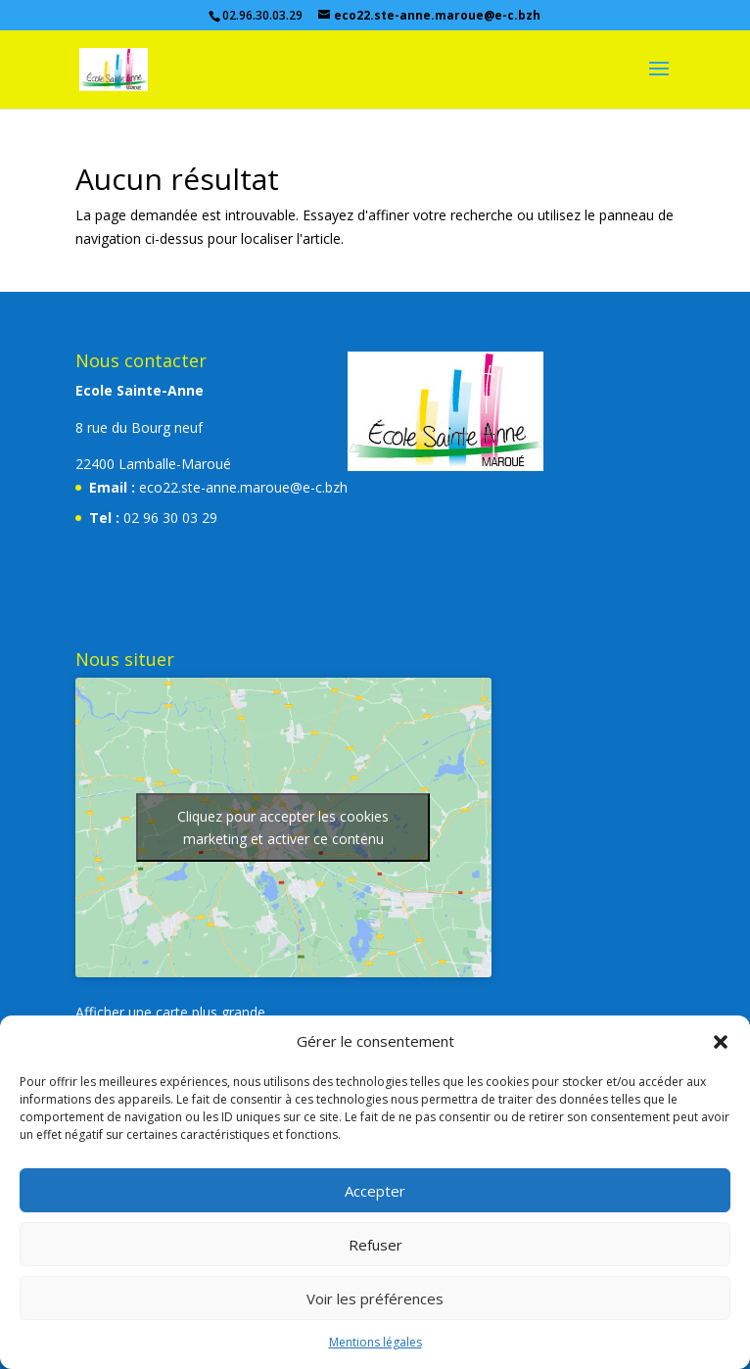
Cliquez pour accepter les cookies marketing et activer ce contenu (283, 827)
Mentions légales (375, 1342)
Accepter (375, 1191)
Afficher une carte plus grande (170, 1012)
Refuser (375, 1244)
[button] (720, 1042)
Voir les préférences (375, 1298)
